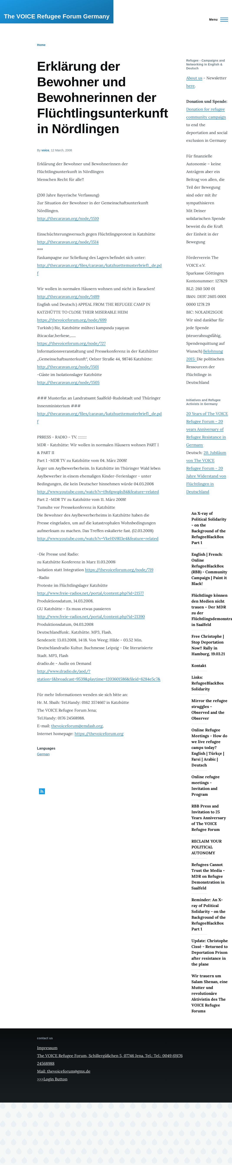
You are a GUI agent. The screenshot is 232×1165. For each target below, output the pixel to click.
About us (194, 77)
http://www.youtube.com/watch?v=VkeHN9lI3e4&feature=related (97, 538)
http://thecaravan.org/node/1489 (68, 296)
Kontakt (198, 665)
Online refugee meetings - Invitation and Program (205, 785)
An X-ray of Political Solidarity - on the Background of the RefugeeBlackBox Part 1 (208, 528)
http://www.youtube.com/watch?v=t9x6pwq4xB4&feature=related (98, 491)
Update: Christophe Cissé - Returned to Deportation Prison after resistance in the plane (209, 952)
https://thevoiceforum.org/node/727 (71, 343)
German (43, 754)
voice (45, 150)
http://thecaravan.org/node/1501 (68, 366)
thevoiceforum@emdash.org (77, 725)
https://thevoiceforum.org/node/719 (119, 569)
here (190, 85)
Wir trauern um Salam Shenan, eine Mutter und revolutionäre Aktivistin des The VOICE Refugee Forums (209, 993)
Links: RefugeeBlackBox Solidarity (207, 683)
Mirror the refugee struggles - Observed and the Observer (209, 709)
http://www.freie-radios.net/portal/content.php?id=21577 (90, 593)
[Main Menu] (217, 19)
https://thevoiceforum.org (99, 733)
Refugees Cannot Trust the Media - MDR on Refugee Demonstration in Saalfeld (208, 876)
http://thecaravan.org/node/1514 (68, 241)
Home (41, 45)
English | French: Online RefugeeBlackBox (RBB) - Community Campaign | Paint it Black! (209, 569)
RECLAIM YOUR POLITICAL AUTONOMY (206, 847)
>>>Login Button (52, 1079)
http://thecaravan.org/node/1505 (68, 382)
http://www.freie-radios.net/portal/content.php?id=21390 (91, 616)
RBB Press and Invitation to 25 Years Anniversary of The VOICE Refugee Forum (208, 818)
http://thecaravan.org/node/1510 (68, 218)
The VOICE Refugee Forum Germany (56, 16)
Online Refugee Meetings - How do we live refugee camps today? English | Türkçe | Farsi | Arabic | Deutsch (209, 747)
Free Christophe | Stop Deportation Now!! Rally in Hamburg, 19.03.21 (208, 645)
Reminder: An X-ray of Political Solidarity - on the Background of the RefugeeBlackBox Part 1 (208, 914)
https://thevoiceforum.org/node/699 (71, 319)
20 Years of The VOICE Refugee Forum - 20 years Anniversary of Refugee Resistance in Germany (207, 429)
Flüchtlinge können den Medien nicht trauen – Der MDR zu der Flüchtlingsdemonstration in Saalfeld (209, 610)
